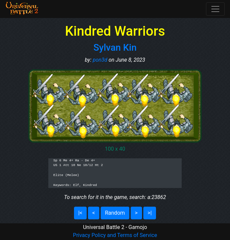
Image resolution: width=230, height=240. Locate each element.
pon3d (100, 60)
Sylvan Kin (115, 47)
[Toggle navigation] (215, 9)
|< (80, 213)
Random (115, 213)
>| (150, 213)
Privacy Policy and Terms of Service (115, 235)
